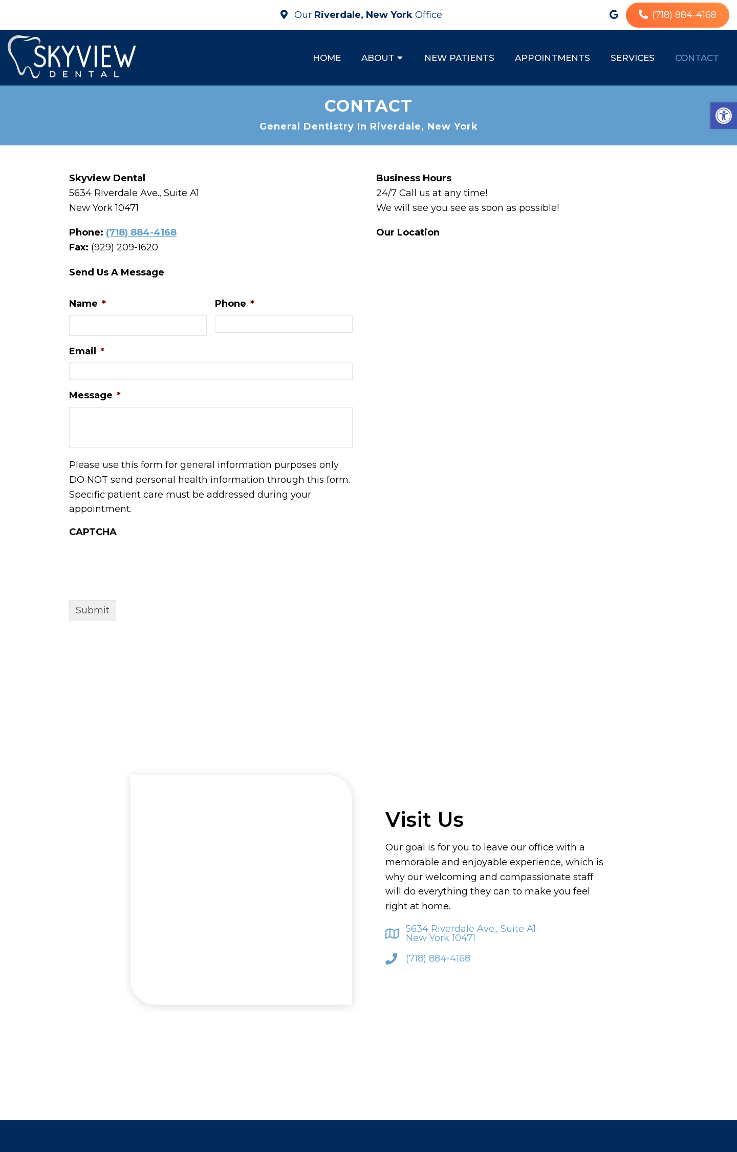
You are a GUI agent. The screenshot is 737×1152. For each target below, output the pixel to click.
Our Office (367, 14)
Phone (234, 304)
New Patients (459, 58)
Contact (697, 58)
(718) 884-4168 (684, 14)
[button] (723, 115)
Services (633, 58)
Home (327, 58)
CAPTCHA (93, 533)
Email (86, 352)
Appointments (552, 58)
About (378, 58)
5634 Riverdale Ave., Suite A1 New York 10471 (471, 934)
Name (87, 304)
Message (95, 396)
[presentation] (147, 565)
